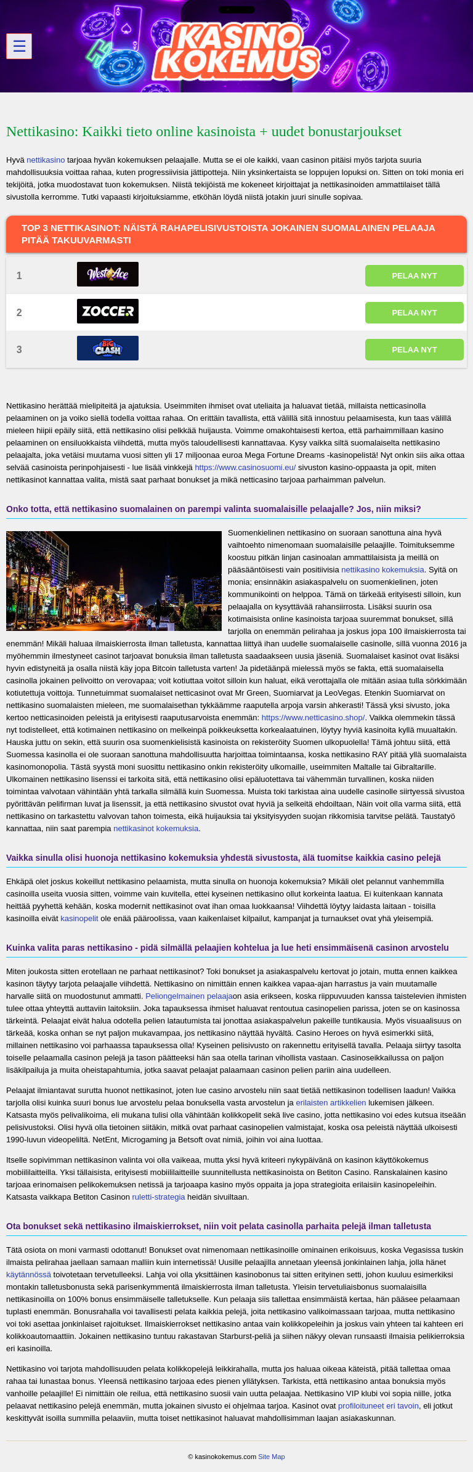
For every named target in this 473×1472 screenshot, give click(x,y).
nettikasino (45, 160)
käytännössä (28, 1274)
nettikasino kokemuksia (382, 569)
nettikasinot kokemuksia (155, 828)
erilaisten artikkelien (331, 1102)
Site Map (271, 1456)
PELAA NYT (414, 275)
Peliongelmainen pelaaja (189, 996)
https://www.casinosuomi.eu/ (245, 467)
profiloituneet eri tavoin (378, 1405)
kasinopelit (79, 918)
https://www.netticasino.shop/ (313, 717)
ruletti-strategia (158, 1197)
